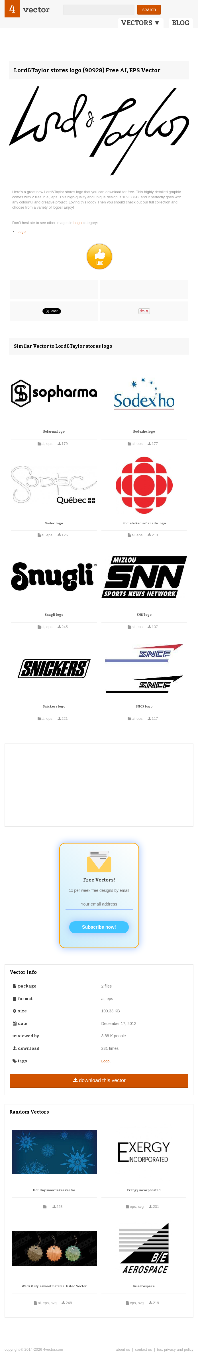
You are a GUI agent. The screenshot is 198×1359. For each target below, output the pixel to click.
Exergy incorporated (144, 1190)
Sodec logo (54, 523)
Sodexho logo (144, 431)
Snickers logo (54, 706)
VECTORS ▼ (140, 23)
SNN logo (144, 615)
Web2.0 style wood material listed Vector (54, 1286)
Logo (78, 223)
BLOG (181, 23)
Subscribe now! (99, 927)
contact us (143, 1349)
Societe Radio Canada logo (144, 523)
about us (123, 1349)
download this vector (99, 1080)
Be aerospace (144, 1286)
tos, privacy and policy (175, 1349)
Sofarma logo (54, 431)
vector (36, 10)
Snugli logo (54, 615)
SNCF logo (144, 706)
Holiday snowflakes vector (54, 1190)
